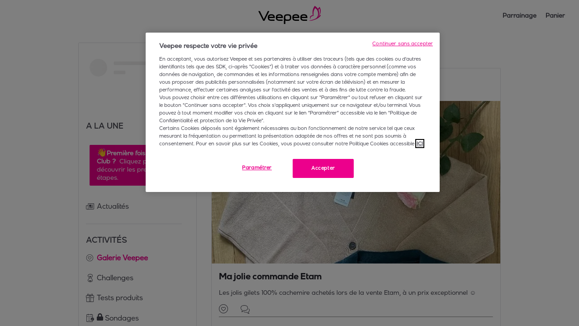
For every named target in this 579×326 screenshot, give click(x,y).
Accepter (323, 168)
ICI (420, 143)
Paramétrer (257, 167)
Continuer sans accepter (402, 43)
